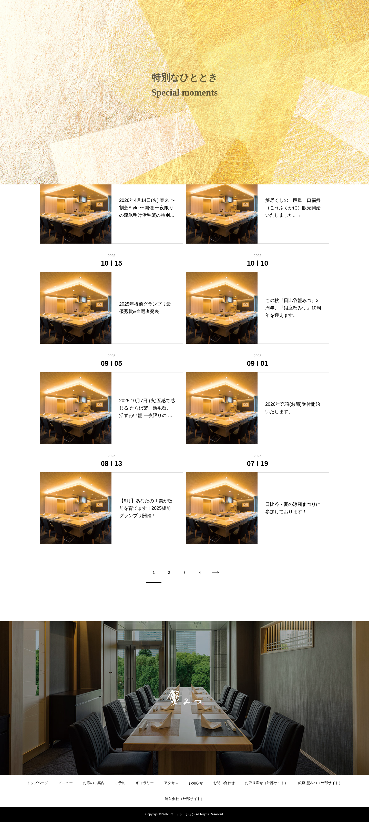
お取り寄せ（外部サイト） (266, 783)
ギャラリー (145, 783)
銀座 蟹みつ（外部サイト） (320, 783)
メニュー (65, 783)
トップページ (37, 783)
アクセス (171, 783)
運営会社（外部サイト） (184, 799)
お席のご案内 (94, 783)
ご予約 (120, 783)
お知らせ (196, 783)
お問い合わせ (224, 783)
